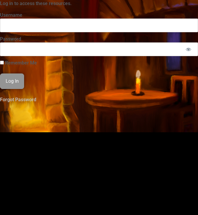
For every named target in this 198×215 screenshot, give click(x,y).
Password (10, 39)
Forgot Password (18, 99)
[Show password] (188, 49)
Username (11, 15)
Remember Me (18, 63)
